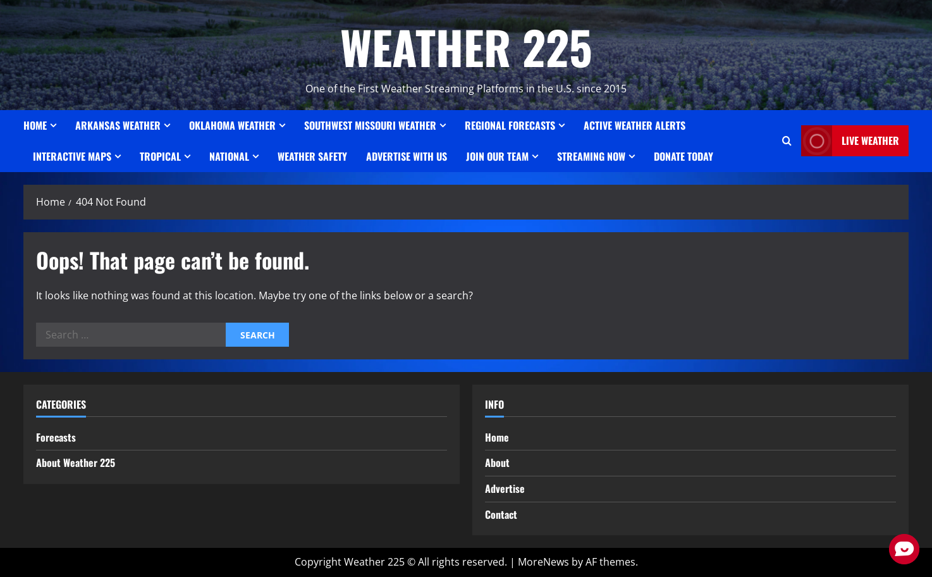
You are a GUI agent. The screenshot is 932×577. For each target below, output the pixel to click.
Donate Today (683, 156)
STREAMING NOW (591, 156)
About (497, 462)
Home (35, 125)
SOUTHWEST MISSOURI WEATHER (370, 125)
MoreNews (543, 562)
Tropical (160, 156)
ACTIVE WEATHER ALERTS (634, 125)
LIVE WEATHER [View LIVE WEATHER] (850, 140)
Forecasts (56, 437)
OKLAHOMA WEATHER (232, 125)
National (229, 156)
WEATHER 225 (466, 46)
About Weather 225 (75, 462)
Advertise (505, 488)
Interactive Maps (72, 156)
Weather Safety (312, 156)
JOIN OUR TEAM (497, 156)
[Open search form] (787, 141)
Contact (501, 514)
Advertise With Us (406, 156)
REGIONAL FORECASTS (510, 125)
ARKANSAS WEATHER (118, 125)
